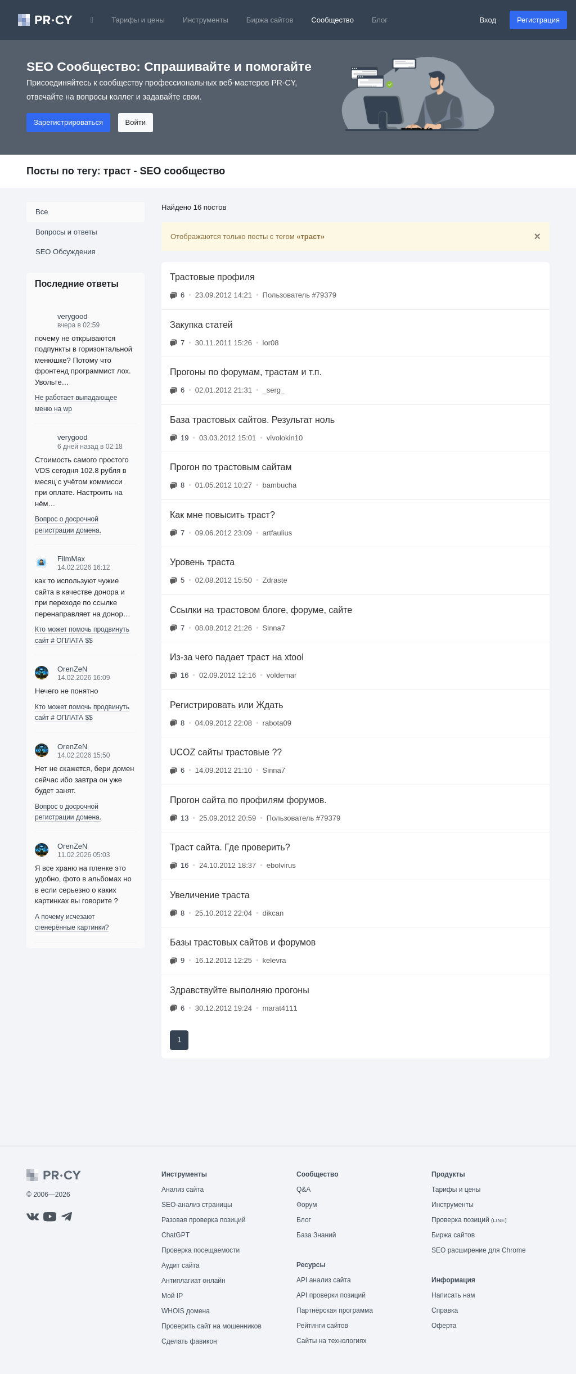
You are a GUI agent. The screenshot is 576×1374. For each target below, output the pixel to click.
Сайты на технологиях (331, 1341)
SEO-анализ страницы (196, 1205)
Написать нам (453, 1295)
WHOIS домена (185, 1311)
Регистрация (538, 20)
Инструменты (205, 20)
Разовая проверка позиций (203, 1220)
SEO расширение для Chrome (478, 1250)
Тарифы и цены (138, 20)
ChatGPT (175, 1235)
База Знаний (316, 1235)
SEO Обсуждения (65, 251)
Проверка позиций (469, 1220)
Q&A (303, 1189)
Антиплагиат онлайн (193, 1281)
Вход (488, 20)
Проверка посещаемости (200, 1250)
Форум (306, 1205)
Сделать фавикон (189, 1341)
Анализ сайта (182, 1189)
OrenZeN (72, 669)
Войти (135, 122)
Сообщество (332, 20)
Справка (444, 1310)
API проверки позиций (331, 1295)
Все (41, 212)
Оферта (443, 1326)
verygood (72, 316)
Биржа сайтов (270, 20)
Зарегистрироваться (68, 122)
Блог (380, 20)
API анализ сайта (323, 1280)
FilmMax (71, 559)
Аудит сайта (180, 1265)
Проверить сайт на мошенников (211, 1326)
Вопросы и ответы (66, 232)
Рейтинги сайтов (322, 1326)
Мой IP (172, 1296)
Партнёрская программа (334, 1310)
